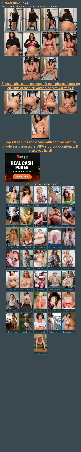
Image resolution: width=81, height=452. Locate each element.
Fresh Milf (15, 3)
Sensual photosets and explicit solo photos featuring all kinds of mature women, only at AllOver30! (40, 85)
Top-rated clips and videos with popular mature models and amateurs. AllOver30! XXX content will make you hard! (40, 146)
